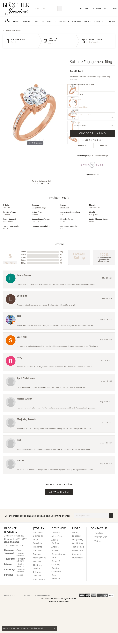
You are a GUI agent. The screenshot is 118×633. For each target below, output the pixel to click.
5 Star (23, 252)
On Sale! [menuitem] (37, 575)
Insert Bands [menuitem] (39, 579)
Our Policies (77, 557)
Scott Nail (22, 336)
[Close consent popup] (54, 628)
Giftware (76, 22)
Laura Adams (24, 275)
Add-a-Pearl (57, 536)
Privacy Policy (38, 628)
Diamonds (64, 22)
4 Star (23, 254)
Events (87, 22)
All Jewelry (6, 21)
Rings (16, 22)
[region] (35, 114)
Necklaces (39, 22)
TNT (19, 316)
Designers (99, 22)
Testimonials (78, 546)
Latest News (78, 550)
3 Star (23, 257)
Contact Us (77, 554)
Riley (19, 357)
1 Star (23, 263)
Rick (19, 440)
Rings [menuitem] (35, 539)
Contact (111, 22)
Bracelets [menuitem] (37, 543)
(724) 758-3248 (41, 183)
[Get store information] (13, 545)
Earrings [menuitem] (37, 554)
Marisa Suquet (24, 398)
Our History (77, 543)
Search (14, 42)
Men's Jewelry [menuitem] (39, 557)
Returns (104, 145)
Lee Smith (22, 295)
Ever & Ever (64, 207)
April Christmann (26, 378)
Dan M (20, 460)
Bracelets (52, 22)
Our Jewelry (77, 539)
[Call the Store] (11, 542)
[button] (85, 8)
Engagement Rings (12, 30)
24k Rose (55, 532)
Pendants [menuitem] (37, 546)
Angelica (55, 546)
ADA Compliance (42, 595)
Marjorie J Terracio (26, 419)
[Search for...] (45, 8)
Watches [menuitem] (37, 561)
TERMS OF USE (27, 595)
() (61, 252)
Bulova (54, 550)
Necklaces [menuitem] (37, 550)
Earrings (26, 22)
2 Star (23, 260)
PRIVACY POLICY (11, 595)
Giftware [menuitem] (37, 572)
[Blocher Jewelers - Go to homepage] (17, 8)
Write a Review (59, 492)
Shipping (81, 145)
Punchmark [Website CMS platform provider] (64, 601)
